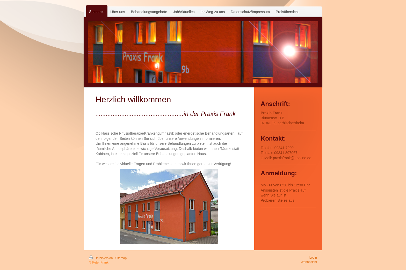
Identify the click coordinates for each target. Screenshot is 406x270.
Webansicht (309, 262)
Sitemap (121, 258)
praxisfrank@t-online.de (292, 158)
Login (313, 257)
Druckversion (101, 258)
